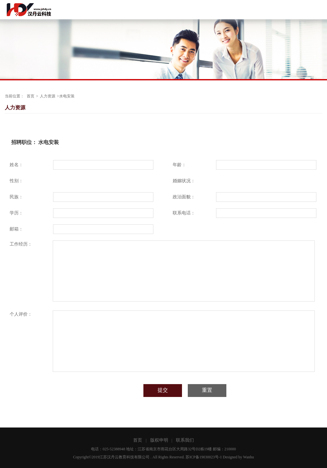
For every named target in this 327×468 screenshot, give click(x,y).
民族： (16, 196)
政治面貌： (184, 196)
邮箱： (16, 229)
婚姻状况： (184, 180)
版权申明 (159, 440)
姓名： (16, 164)
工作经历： (21, 244)
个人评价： (21, 314)
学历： (16, 213)
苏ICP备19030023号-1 (204, 457)
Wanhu (248, 457)
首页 (30, 96)
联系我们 (185, 440)
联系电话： (184, 213)
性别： (16, 180)
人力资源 (47, 96)
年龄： (179, 164)
